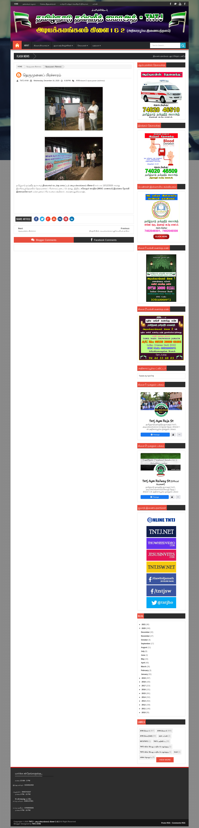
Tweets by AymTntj (146, 376)
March (144, 667)
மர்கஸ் (95, 4)
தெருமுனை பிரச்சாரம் (33, 66)
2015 (144, 693)
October (144, 640)
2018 (144, 682)
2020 (144, 628)
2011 (144, 709)
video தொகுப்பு (146, 757)
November (145, 636)
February (145, 670)
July (143, 651)
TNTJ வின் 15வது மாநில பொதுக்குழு (154, 747)
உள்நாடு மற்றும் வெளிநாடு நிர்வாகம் (74, 4)
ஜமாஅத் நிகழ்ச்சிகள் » (63, 45)
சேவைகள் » (82, 45)
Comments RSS (178, 823)
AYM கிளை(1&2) (146, 736)
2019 (144, 678)
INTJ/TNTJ (144, 741)
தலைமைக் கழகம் (29, 4)
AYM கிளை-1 (145, 731)
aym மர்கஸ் (163, 736)
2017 (144, 686)
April (143, 663)
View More (165, 760)
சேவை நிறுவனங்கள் (48, 4)
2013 (144, 701)
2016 (144, 690)
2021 (144, 624)
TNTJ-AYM (24, 81)
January (144, 674)
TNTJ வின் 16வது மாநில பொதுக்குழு (154, 752)
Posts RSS (165, 823)
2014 (144, 697)
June (143, 655)
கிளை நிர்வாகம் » (41, 45)
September (146, 644)
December (145, 632)
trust (176, 752)
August (144, 647)
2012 (144, 705)
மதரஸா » (96, 45)
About (26, 45)
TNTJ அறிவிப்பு (160, 741)
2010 (144, 712)
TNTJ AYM (36, 824)
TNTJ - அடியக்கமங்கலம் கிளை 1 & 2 (44, 822)
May (143, 659)
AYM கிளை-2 (81, 81)
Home (16, 4)
